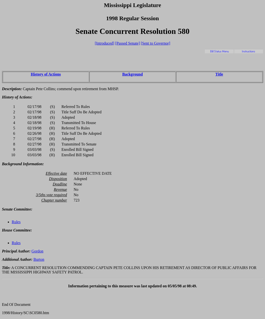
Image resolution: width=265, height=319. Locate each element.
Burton (38, 259)
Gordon (37, 251)
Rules (16, 222)
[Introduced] (104, 43)
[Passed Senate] (127, 43)
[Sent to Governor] (155, 43)
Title (219, 74)
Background (132, 74)
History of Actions (46, 74)
